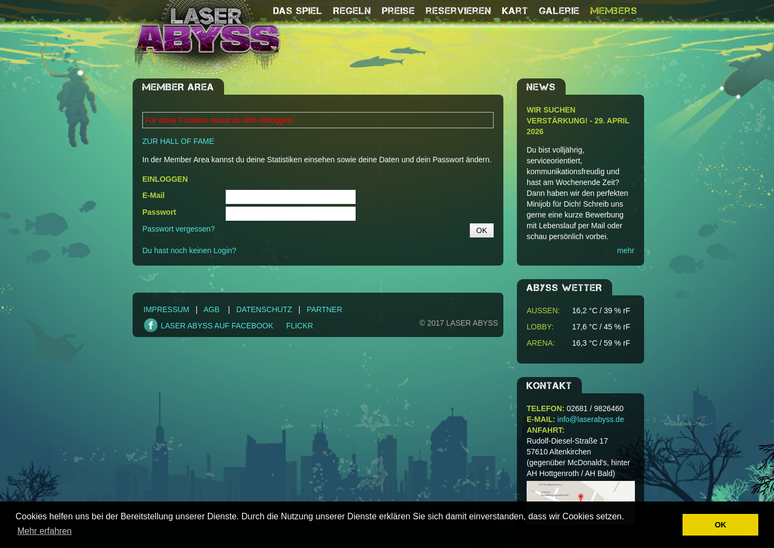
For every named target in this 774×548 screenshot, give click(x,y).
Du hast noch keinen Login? (189, 250)
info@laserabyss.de (590, 419)
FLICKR (299, 325)
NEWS (541, 87)
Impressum (166, 309)
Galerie (559, 10)
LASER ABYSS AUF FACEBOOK (217, 325)
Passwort (159, 212)
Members (614, 10)
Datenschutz (264, 309)
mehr (625, 250)
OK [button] (720, 524)
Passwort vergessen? (178, 229)
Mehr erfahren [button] (44, 531)
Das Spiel (298, 10)
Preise (398, 10)
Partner (325, 309)
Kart (515, 10)
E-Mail (153, 195)
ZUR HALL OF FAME (178, 141)
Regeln (352, 10)
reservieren (458, 10)
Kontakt (549, 385)
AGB (212, 309)
